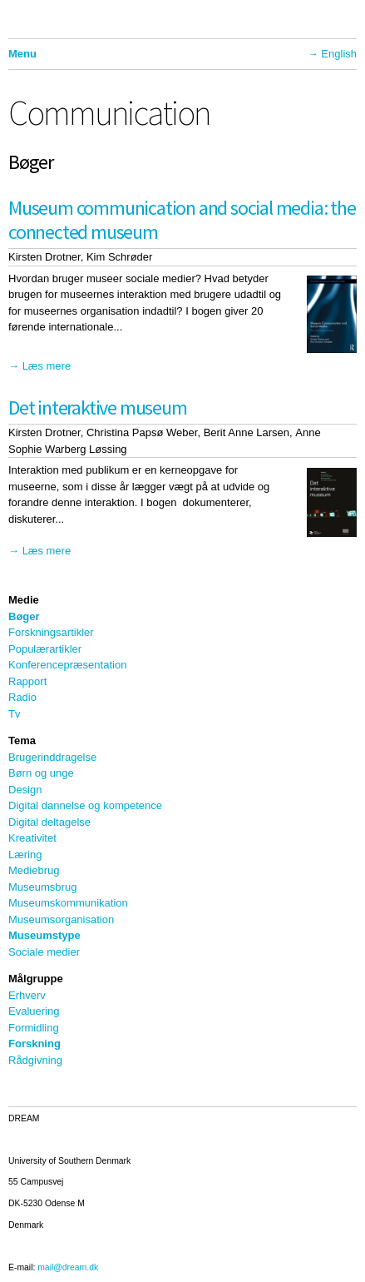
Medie (23, 600)
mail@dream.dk (67, 1267)
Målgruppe (35, 978)
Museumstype (44, 935)
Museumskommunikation (68, 903)
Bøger (24, 616)
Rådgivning (35, 1060)
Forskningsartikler (51, 632)
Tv (14, 714)
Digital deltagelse (49, 822)
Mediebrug (33, 870)
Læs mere (47, 366)
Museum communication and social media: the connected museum (182, 220)
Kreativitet (32, 838)
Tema (22, 740)
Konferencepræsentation (67, 664)
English (339, 53)
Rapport (27, 681)
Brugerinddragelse (52, 757)
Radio (22, 697)
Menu (22, 53)
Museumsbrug (42, 887)
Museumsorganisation (61, 919)
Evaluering (33, 1011)
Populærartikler (44, 649)
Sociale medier (44, 952)
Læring (25, 854)
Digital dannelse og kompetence (85, 805)
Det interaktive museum (97, 407)
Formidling (33, 1027)
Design (25, 789)
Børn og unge (41, 773)
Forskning (34, 1043)
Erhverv (27, 995)
